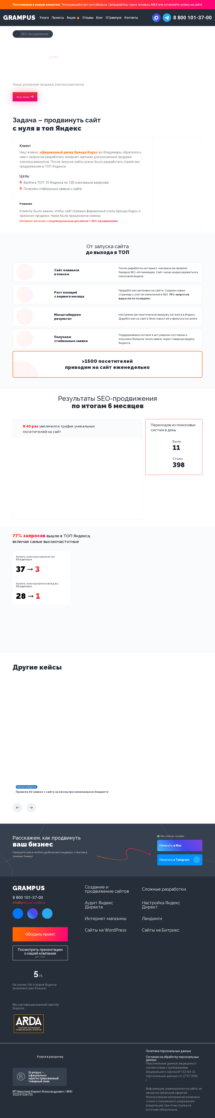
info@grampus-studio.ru (29, 902)
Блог (99, 17)
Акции (71, 17)
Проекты (58, 17)
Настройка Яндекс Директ (161, 905)
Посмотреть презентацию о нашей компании (40, 952)
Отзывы (88, 17)
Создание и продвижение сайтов (107, 889)
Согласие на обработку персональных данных (172, 1058)
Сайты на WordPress (105, 930)
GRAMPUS (19, 17)
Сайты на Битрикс (160, 930)
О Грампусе (114, 17)
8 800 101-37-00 (192, 18)
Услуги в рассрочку (50, 1056)
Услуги (44, 17)
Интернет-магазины (105, 918)
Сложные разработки (164, 889)
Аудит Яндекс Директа (99, 905)
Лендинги (152, 918)
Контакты (131, 17)
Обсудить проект (40, 934)
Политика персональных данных (168, 1051)
